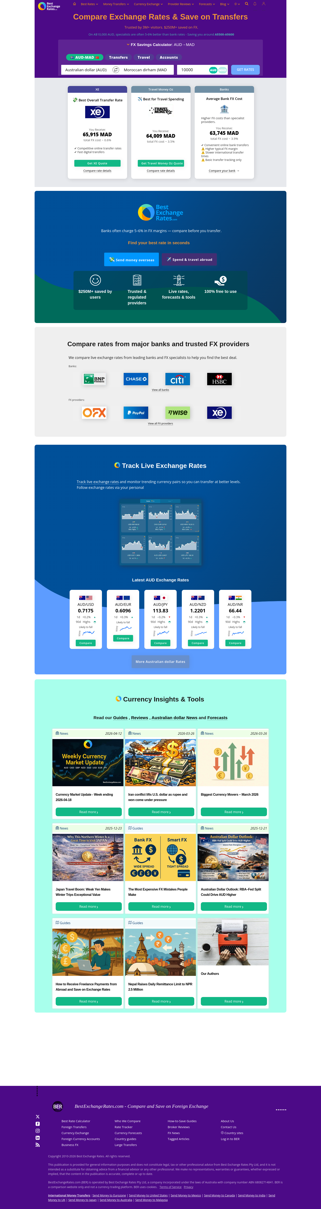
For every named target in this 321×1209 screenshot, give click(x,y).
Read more (87, 812)
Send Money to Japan (82, 1200)
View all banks (160, 390)
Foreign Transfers (74, 1127)
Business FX (70, 1145)
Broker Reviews (179, 1127)
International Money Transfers (69, 1195)
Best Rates (89, 4)
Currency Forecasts (128, 1133)
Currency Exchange (148, 4)
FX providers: (77, 400)
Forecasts (207, 4)
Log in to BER (230, 1139)
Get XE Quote (97, 163)
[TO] (146, 69)
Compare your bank (222, 171)
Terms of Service (170, 1187)
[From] (87, 69)
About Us (227, 1121)
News (62, 733)
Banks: (73, 366)
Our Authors (210, 973)
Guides (120, 717)
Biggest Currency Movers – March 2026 (229, 794)
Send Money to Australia (116, 1200)
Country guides (125, 1139)
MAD (222, 70)
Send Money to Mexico (186, 1195)
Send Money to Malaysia (151, 1200)
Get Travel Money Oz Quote (162, 163)
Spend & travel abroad (189, 259)
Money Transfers (116, 4)
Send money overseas (132, 259)
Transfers (118, 57)
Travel (144, 57)
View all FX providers (160, 423)
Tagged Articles (178, 1139)
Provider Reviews (181, 4)
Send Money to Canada (219, 1195)
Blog (224, 4)
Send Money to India (252, 1195)
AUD (213, 70)
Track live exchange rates (98, 481)
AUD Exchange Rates (167, 580)
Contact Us (228, 1127)
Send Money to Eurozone (109, 1195)
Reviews (139, 717)
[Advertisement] (160, 1053)
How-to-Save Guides (182, 1121)
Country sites (234, 1133)
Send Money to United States (148, 1195)
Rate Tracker (124, 1127)
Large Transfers (126, 1145)
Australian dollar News (174, 717)
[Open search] (246, 6)
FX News (174, 1133)
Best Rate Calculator (76, 1121)
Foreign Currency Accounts (81, 1139)
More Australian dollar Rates (160, 661)
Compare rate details (97, 171)
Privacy (188, 1187)
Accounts (169, 57)
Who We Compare (128, 1121)
